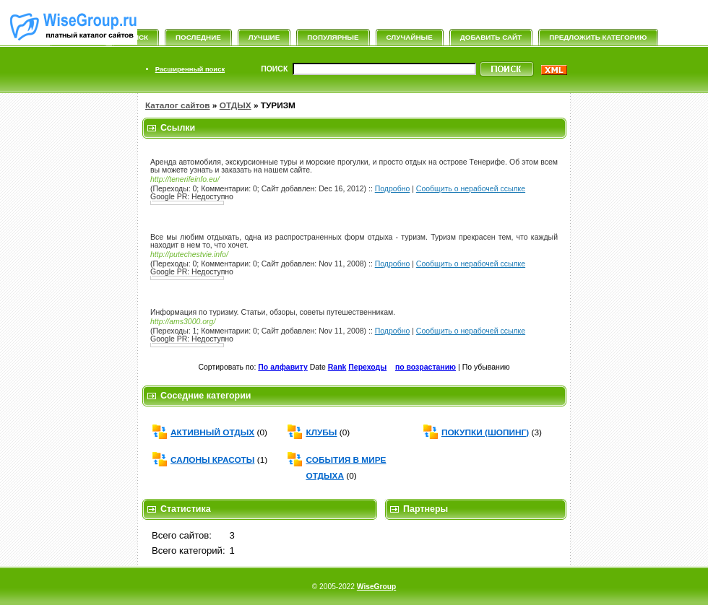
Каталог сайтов (177, 105)
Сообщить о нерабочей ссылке (470, 189)
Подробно (392, 189)
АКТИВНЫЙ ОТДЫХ (212, 432)
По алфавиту (282, 367)
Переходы (367, 367)
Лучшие (264, 37)
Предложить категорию (598, 37)
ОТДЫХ (235, 105)
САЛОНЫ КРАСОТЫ (212, 460)
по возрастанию (425, 367)
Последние (198, 37)
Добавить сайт (491, 37)
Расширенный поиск (190, 69)
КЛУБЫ (321, 432)
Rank (337, 367)
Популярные (332, 37)
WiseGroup (376, 587)
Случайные (410, 37)
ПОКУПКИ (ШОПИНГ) (485, 432)
